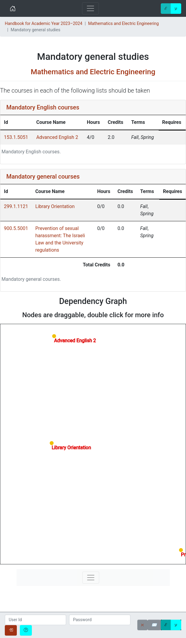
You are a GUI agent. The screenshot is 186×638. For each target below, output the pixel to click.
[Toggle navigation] (90, 8)
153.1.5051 (16, 137)
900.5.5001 (16, 228)
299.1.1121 (16, 206)
